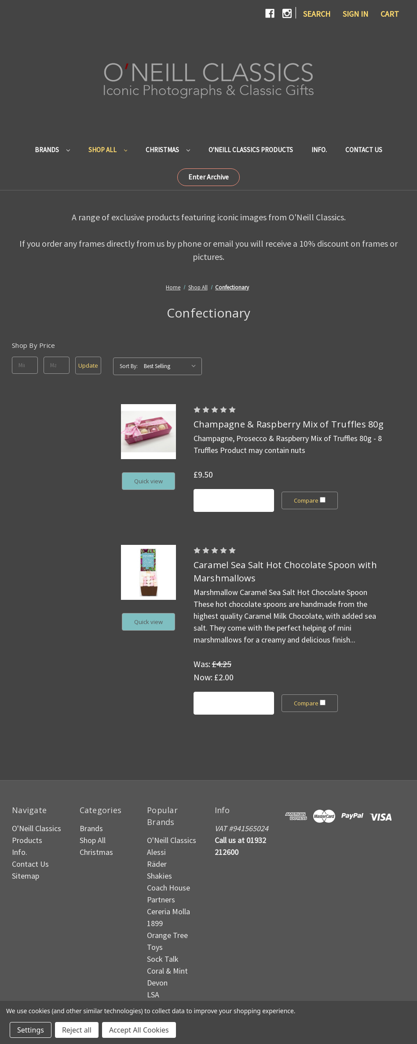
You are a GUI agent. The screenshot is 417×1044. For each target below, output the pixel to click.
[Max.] (57, 365)
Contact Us (363, 150)
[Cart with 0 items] (389, 14)
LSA (153, 994)
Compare (310, 500)
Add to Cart (234, 500)
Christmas (168, 150)
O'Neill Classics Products (250, 150)
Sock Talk (163, 959)
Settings (30, 1030)
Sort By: (129, 366)
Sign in (355, 14)
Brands (52, 150)
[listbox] (172, 366)
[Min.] (25, 365)
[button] (208, 177)
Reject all (76, 1030)
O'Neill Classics (171, 840)
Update (88, 365)
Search (316, 14)
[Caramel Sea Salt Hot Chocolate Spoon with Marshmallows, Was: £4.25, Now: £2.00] (148, 572)
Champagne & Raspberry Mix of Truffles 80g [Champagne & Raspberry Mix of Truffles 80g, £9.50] (289, 424)
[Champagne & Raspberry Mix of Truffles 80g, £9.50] (148, 431)
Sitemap (25, 876)
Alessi (156, 852)
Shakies (159, 876)
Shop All (108, 150)
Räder (157, 864)
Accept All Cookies (139, 1030)
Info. (319, 150)
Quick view (148, 481)
